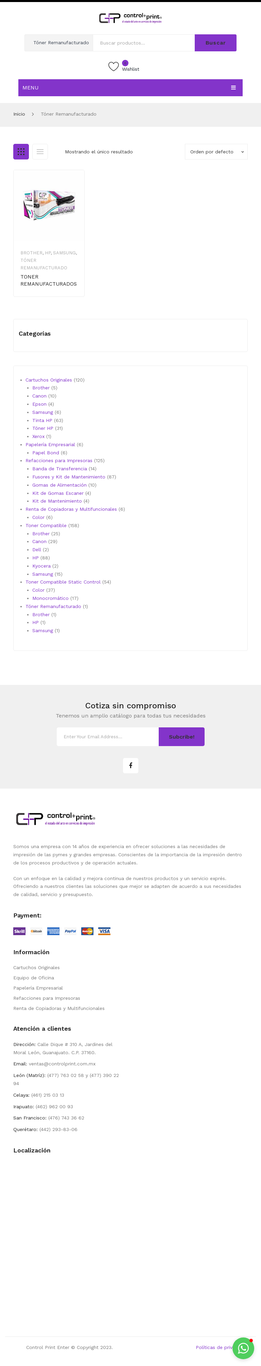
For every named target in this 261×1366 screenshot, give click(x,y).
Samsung (64, 252)
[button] (243, 1348)
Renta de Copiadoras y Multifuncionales (59, 1008)
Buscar (216, 42)
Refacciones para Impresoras (46, 998)
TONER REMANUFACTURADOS (48, 280)
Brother (31, 252)
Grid (21, 151)
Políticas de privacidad (222, 1347)
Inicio (19, 114)
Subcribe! (181, 736)
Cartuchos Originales (36, 967)
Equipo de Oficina (33, 977)
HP (48, 252)
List (40, 151)
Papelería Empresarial (38, 988)
